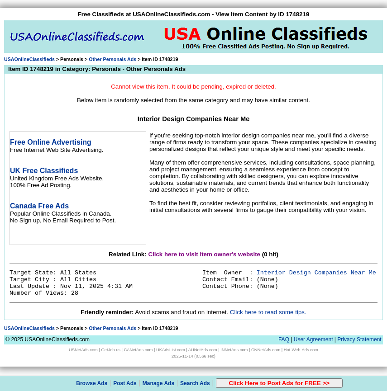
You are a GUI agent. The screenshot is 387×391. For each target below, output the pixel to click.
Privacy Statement (359, 339)
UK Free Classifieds (44, 170)
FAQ (283, 339)
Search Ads (195, 383)
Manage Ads (158, 383)
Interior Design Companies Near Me (316, 272)
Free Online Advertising (50, 142)
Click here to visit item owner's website (204, 254)
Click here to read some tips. (268, 312)
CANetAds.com (138, 350)
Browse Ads (91, 383)
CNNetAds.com (265, 350)
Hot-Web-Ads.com (301, 350)
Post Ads (125, 383)
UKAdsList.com (170, 350)
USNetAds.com (83, 350)
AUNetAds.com (202, 350)
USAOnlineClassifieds (29, 59)
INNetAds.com (234, 350)
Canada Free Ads (39, 206)
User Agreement (313, 339)
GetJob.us (110, 350)
